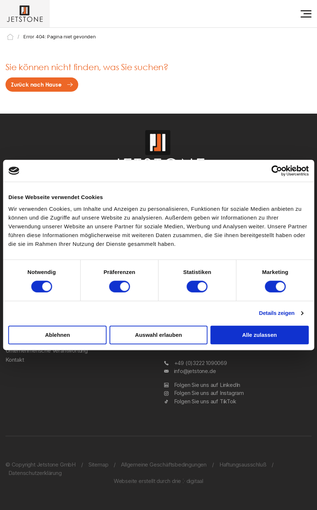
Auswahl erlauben (158, 335)
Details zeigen (276, 313)
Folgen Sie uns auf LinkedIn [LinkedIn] (207, 384)
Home (10, 37)
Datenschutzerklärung (35, 472)
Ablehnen (57, 335)
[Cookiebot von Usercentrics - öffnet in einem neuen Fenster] (277, 170)
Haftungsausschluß (243, 464)
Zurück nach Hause (36, 84)
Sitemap (98, 464)
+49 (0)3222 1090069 (200, 362)
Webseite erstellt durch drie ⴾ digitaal (158, 480)
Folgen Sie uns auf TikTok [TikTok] (205, 401)
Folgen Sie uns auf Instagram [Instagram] (209, 392)
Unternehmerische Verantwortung (46, 350)
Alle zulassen (259, 335)
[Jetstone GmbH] (25, 13)
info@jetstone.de (195, 371)
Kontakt (14, 359)
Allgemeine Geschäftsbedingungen (164, 464)
